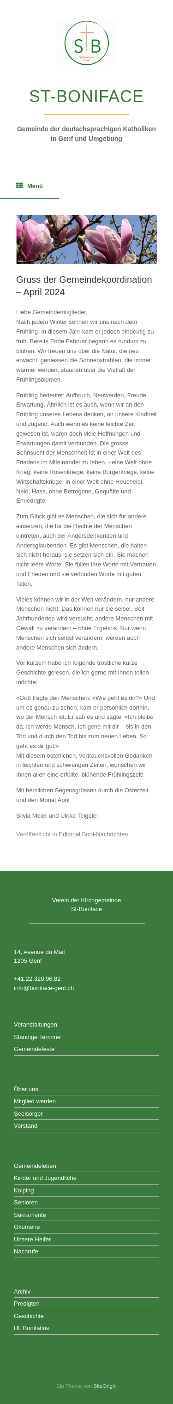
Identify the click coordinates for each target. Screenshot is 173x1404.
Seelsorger (28, 1113)
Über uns (26, 1089)
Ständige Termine (37, 1036)
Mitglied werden (35, 1101)
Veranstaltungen (35, 1024)
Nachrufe (26, 1251)
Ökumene (27, 1226)
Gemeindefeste (34, 1048)
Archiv (22, 1291)
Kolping (24, 1190)
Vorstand (25, 1125)
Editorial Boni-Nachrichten (93, 834)
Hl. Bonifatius (31, 1328)
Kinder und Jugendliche (45, 1177)
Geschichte (29, 1316)
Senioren (26, 1202)
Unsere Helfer (32, 1239)
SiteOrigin (105, 1386)
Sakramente (30, 1214)
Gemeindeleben (35, 1165)
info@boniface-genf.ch (44, 988)
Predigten (27, 1303)
